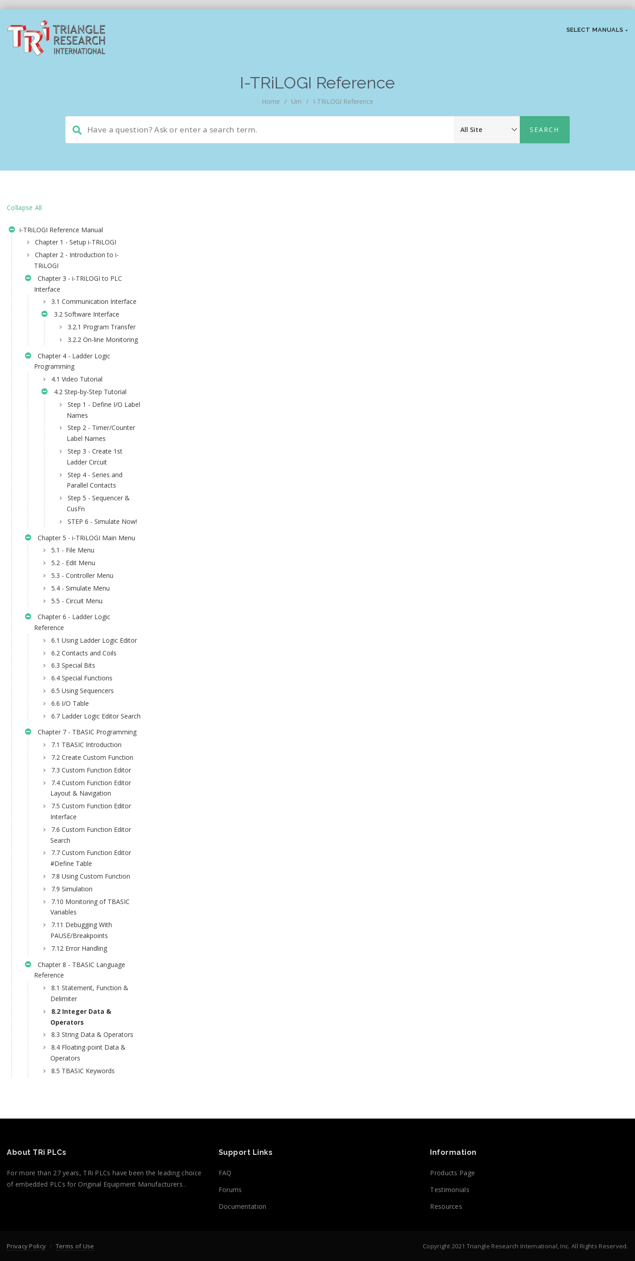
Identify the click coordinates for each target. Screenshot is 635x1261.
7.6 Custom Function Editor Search (81, 964)
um (296, 101)
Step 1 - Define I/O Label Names (94, 442)
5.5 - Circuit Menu (77, 665)
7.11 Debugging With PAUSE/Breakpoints (81, 1070)
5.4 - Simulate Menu (80, 652)
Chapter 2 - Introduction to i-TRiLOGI (76, 260)
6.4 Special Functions (81, 753)
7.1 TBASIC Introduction (86, 841)
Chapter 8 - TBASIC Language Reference (75, 1110)
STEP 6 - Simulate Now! (93, 570)
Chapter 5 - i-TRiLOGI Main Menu (71, 597)
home (271, 101)
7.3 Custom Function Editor (81, 883)
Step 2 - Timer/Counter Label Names (97, 471)
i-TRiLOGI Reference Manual (56, 230)
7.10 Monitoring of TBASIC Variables (78, 1047)
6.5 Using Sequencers (82, 766)
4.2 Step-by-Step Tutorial (84, 425)
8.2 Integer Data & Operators (80, 1157)
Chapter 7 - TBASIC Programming (59, 824)
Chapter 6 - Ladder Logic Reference (67, 687)
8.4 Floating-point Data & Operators (88, 1203)
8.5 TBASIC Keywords (83, 1221)
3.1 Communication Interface (79, 307)
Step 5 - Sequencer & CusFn (95, 546)
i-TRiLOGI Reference (343, 101)
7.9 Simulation (72, 1029)
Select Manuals (597, 29)
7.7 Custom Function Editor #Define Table (81, 987)
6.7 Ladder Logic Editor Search (84, 796)
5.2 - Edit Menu (73, 627)
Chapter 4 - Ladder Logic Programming (67, 393)
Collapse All (24, 207)
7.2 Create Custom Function (78, 860)
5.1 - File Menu (72, 615)
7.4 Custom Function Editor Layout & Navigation (81, 912)
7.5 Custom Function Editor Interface (81, 941)
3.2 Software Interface (80, 326)
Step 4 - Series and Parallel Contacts (94, 523)
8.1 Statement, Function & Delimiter (86, 1134)
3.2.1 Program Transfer (88, 343)
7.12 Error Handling (79, 1088)
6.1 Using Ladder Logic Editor (84, 710)
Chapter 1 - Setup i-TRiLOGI (75, 242)
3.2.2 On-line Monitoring (85, 366)
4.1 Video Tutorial (77, 411)
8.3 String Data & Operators (76, 1180)
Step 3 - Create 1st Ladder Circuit (94, 499)
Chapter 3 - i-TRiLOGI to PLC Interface (73, 283)
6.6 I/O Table (70, 778)
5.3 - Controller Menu (82, 640)
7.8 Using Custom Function (76, 1011)
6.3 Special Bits (73, 741)
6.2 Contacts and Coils (84, 728)
